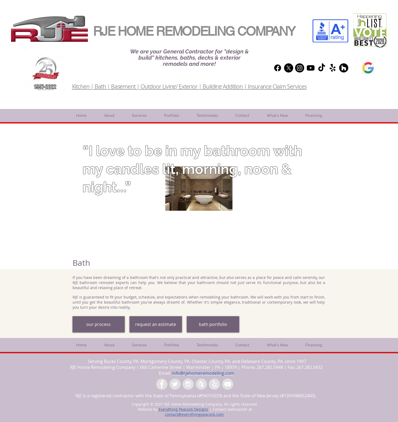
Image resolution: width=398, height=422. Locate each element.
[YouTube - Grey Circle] (227, 384)
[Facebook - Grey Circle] (161, 384)
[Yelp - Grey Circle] (214, 384)
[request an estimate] (156, 324)
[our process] (99, 324)
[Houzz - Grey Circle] (201, 384)
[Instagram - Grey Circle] (188, 384)
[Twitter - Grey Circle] (175, 384)
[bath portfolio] (213, 324)
